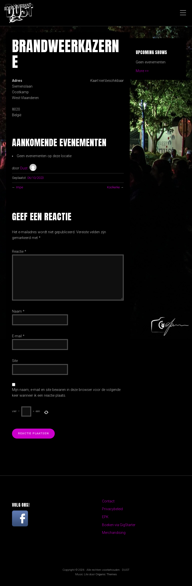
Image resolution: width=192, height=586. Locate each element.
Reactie (19, 251)
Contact (108, 501)
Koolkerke (113, 187)
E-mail (18, 336)
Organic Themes (106, 575)
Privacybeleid (112, 509)
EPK (105, 517)
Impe (19, 187)
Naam (18, 311)
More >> (142, 71)
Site (15, 361)
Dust (24, 168)
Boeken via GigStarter (119, 525)
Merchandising (114, 533)
